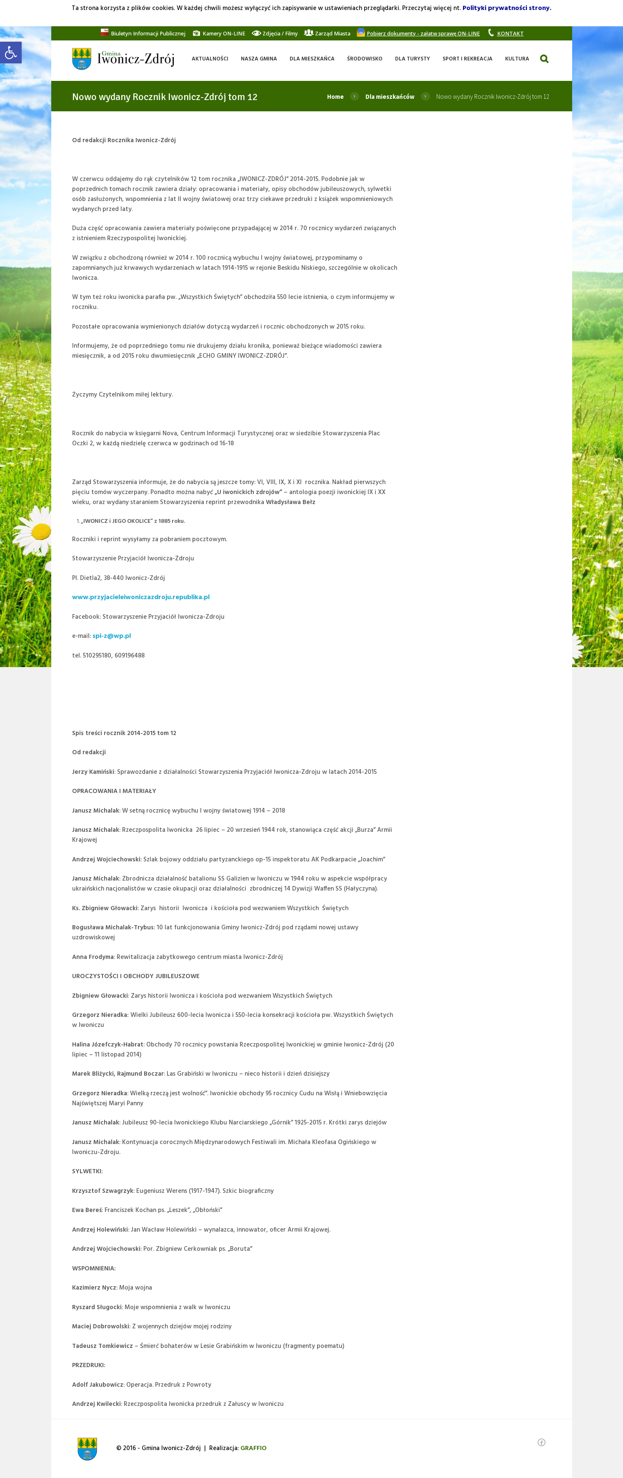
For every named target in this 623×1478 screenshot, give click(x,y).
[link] (11, 52)
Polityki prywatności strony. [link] (507, 8)
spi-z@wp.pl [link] (112, 636)
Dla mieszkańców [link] (390, 96)
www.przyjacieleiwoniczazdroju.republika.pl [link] (141, 597)
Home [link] (335, 96)
